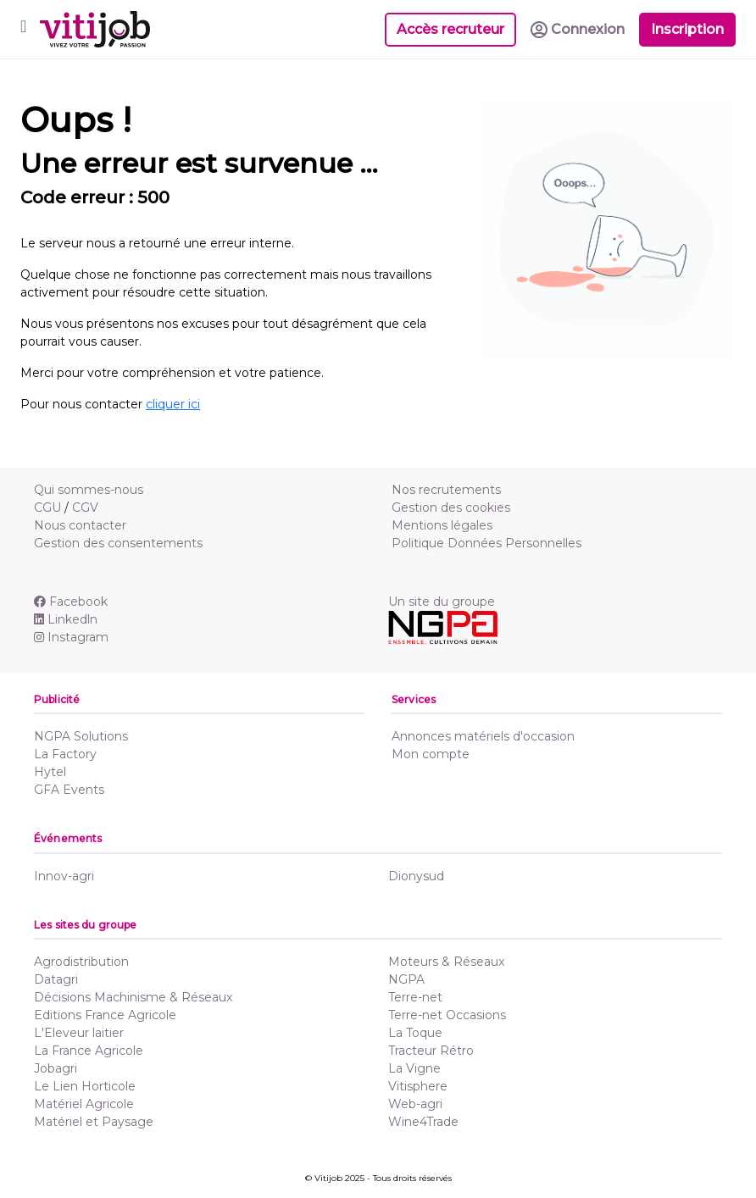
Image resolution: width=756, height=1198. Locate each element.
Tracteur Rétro (431, 1050)
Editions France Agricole (105, 1015)
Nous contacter (80, 525)
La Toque (415, 1032)
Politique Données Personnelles (486, 543)
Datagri (56, 979)
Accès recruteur (450, 29)
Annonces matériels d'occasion (483, 736)
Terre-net (415, 997)
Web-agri (415, 1104)
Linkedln (65, 619)
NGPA (406, 979)
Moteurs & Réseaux (446, 961)
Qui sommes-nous (88, 489)
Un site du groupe (441, 601)
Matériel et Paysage (93, 1121)
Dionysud (416, 876)
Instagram (71, 637)
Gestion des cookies (451, 507)
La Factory (65, 754)
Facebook (71, 601)
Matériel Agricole (84, 1104)
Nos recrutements (446, 489)
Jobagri (55, 1068)
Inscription (687, 29)
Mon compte (431, 754)
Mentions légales (442, 525)
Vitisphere (417, 1086)
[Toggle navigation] (23, 29)
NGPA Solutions (81, 736)
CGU (47, 507)
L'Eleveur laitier (79, 1032)
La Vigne (414, 1068)
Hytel (50, 771)
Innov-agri (64, 876)
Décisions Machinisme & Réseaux (133, 997)
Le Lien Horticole (85, 1086)
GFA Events (69, 789)
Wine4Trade (423, 1121)
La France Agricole (88, 1050)
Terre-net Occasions (447, 1015)
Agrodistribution (81, 961)
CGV (85, 507)
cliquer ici (173, 404)
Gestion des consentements (118, 543)
